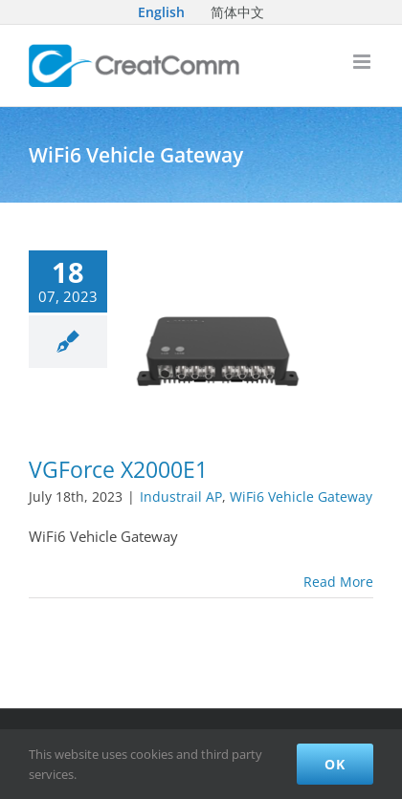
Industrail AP (181, 496)
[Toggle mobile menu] (363, 62)
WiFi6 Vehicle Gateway (301, 496)
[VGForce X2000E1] (217, 344)
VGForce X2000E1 (118, 470)
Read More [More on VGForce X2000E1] (338, 581)
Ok (335, 764)
